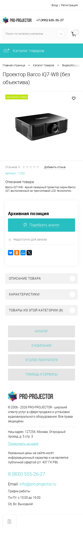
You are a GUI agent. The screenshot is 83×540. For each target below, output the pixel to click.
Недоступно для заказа (27, 239)
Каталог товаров (23, 50)
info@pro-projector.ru (37, 484)
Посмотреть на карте (23, 443)
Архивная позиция (28, 213)
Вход (55, 5)
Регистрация (69, 5)
